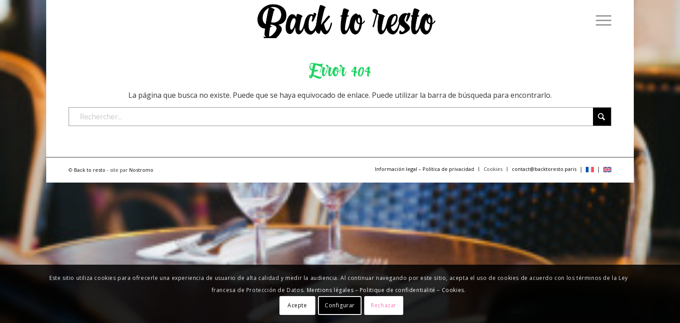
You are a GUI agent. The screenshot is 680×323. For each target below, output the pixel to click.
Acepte (297, 305)
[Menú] (600, 20)
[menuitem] (600, 20)
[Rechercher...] (340, 117)
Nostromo (141, 169)
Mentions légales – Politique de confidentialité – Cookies (385, 290)
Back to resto (89, 169)
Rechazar (384, 305)
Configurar (340, 305)
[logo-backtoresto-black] (345, 20)
